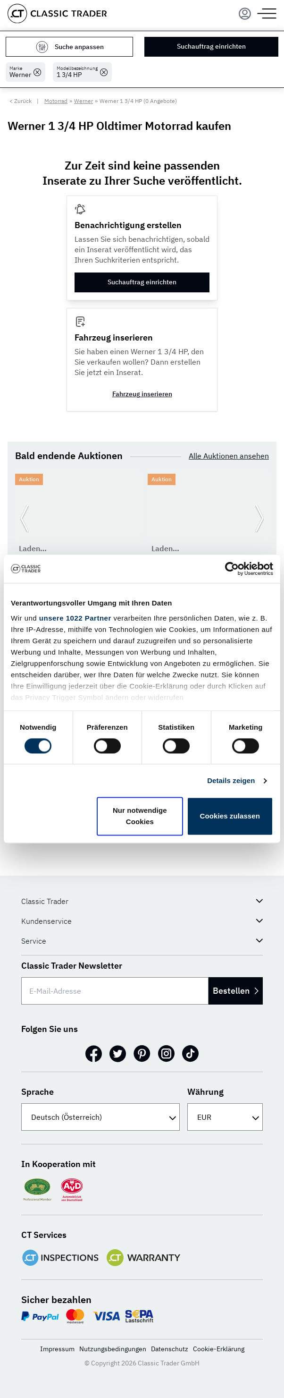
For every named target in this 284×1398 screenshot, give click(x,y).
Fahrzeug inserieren (142, 394)
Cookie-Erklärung (218, 1349)
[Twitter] (117, 1053)
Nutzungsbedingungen (112, 1349)
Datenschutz (169, 1349)
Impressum (57, 1349)
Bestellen (236, 990)
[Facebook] (93, 1053)
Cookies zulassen (230, 816)
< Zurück (20, 100)
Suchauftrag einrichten (211, 46)
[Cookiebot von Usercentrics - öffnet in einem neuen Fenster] (232, 569)
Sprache (37, 1091)
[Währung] (225, 1117)
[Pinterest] (142, 1053)
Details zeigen (231, 780)
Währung (205, 1091)
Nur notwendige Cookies (140, 816)
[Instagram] (166, 1053)
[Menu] (244, 13)
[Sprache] (100, 1117)
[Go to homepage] (57, 13)
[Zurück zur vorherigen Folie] (24, 518)
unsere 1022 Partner (75, 618)
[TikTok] (190, 1053)
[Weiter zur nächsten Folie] (259, 518)
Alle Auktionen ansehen (229, 455)
